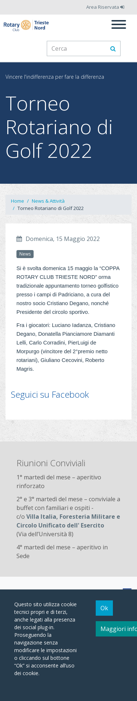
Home (17, 201)
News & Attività (48, 201)
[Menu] (119, 25)
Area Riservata (105, 7)
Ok (104, 608)
